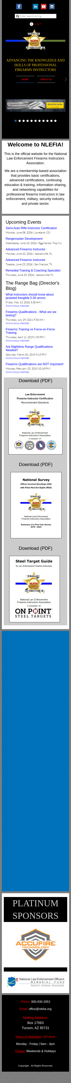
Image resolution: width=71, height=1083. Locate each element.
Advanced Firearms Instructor (25, 249)
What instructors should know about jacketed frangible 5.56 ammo (30, 296)
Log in (38, 23)
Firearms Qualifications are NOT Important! (35, 364)
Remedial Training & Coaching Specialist (33, 270)
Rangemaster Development (24, 238)
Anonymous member (18, 305)
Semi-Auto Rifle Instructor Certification (31, 228)
